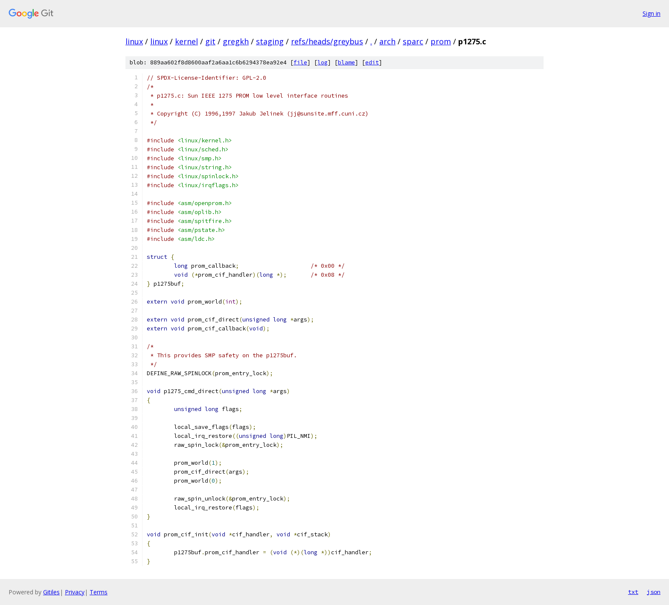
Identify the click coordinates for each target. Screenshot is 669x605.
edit (372, 62)
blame (346, 62)
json (653, 592)
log (322, 62)
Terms (99, 592)
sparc (413, 41)
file (300, 62)
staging (270, 41)
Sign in (651, 13)
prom (440, 41)
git (210, 41)
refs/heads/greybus (327, 41)
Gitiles (51, 592)
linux (134, 41)
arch (387, 41)
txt (633, 592)
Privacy (74, 592)
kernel (186, 41)
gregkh (236, 41)
